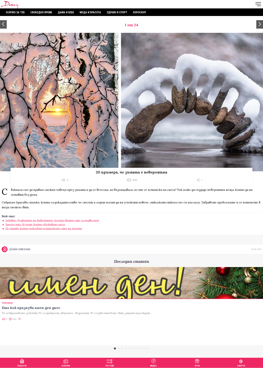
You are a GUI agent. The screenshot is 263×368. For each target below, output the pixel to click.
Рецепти (22, 362)
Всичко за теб (15, 12)
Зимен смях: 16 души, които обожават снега (35, 224)
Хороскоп (139, 12)
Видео (153, 362)
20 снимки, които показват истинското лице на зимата (43, 228)
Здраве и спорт (117, 12)
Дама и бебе (66, 12)
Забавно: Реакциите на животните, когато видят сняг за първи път (52, 220)
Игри (197, 362)
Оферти (241, 362)
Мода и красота (90, 12)
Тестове (109, 362)
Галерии (65, 362)
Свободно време (41, 12)
